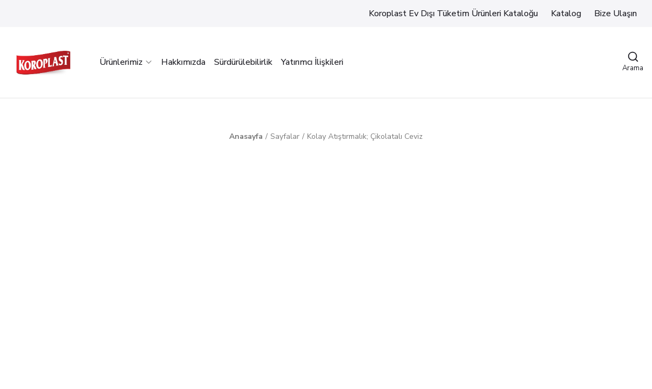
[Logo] (43, 62)
